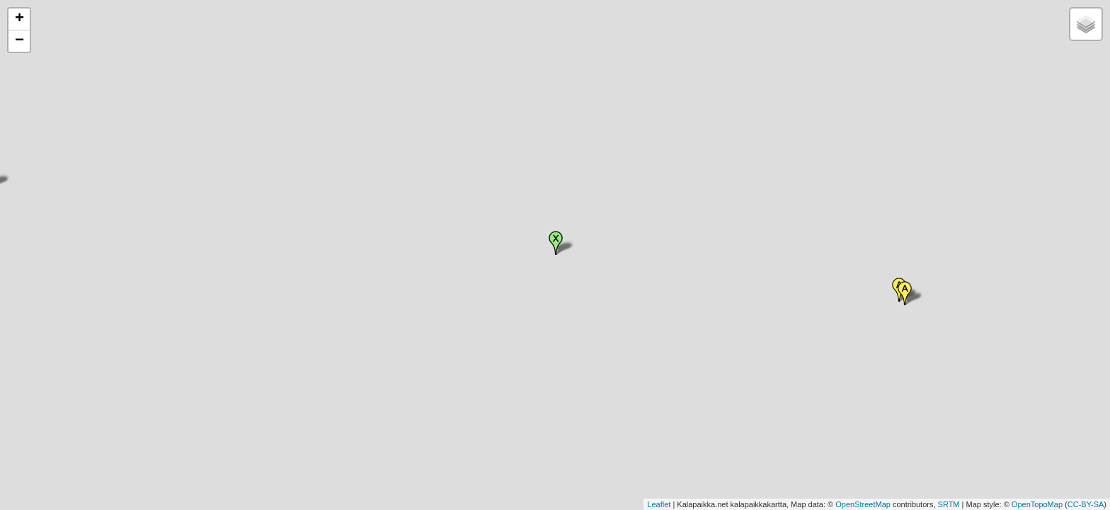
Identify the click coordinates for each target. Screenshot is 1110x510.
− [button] (19, 41)
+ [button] (19, 19)
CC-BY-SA (1086, 504)
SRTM (949, 504)
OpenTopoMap (1037, 504)
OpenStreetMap (863, 504)
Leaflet (658, 504)
